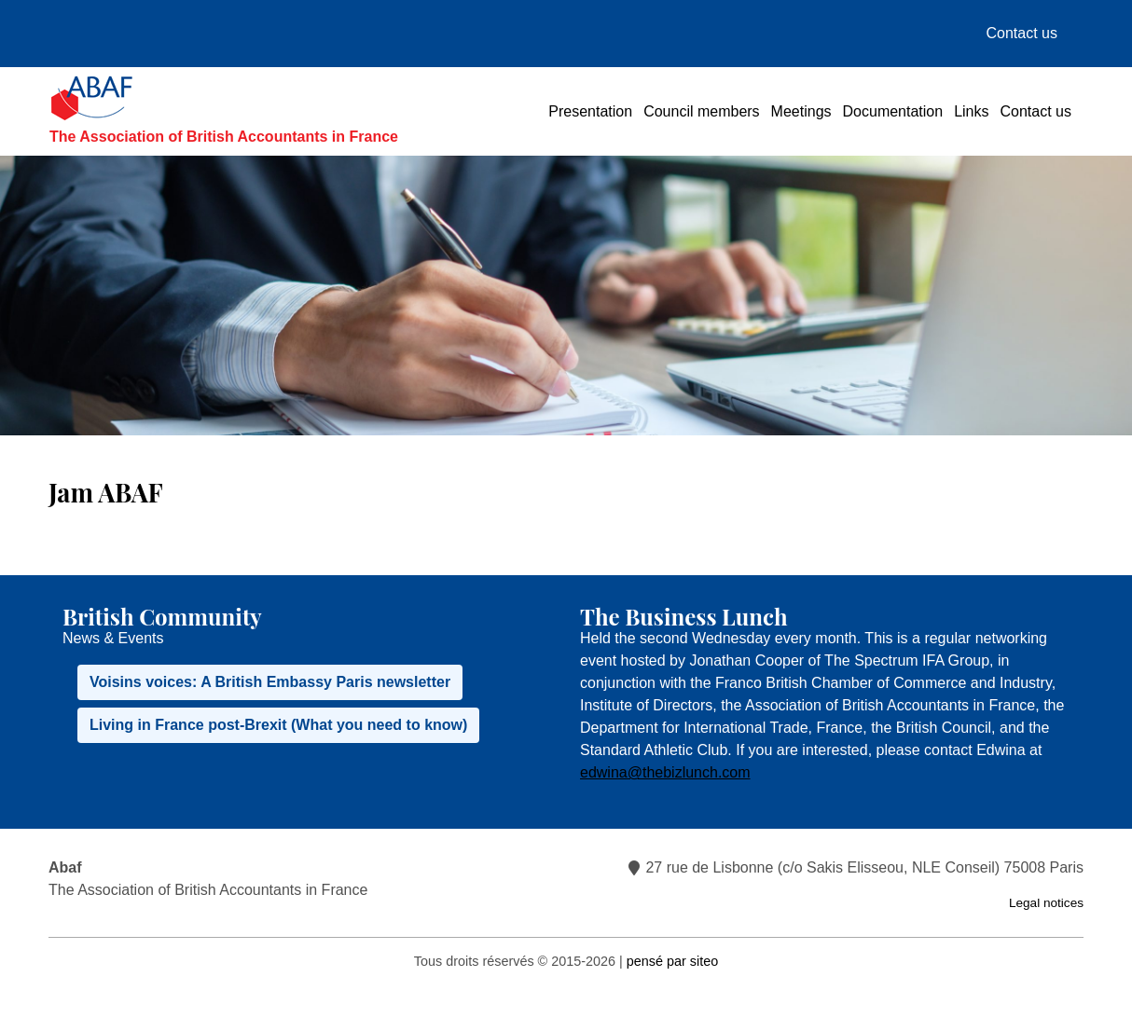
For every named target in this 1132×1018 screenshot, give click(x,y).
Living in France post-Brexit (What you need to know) (278, 725)
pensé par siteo (672, 961)
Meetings (801, 111)
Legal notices (1046, 903)
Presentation (590, 111)
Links (971, 111)
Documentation (893, 111)
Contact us (1022, 33)
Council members (701, 111)
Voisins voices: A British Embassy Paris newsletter (270, 682)
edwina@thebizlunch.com (665, 772)
